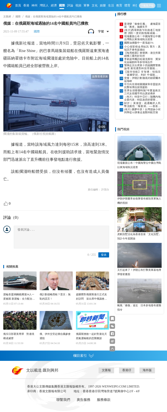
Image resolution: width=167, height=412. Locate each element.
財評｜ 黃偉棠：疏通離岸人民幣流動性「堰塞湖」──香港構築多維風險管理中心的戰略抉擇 (142, 105)
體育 (127, 5)
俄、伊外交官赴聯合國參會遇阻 (55, 336)
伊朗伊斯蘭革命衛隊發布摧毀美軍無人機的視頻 (139, 200)
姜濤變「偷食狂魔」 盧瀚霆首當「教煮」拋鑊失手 (142, 25)
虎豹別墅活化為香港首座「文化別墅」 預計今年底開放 (139, 236)
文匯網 (7, 16)
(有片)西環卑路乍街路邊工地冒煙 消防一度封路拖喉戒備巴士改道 (142, 32)
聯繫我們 (63, 399)
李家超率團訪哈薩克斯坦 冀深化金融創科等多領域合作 (142, 61)
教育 (119, 5)
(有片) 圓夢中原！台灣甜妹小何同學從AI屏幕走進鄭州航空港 (142, 111)
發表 (104, 254)
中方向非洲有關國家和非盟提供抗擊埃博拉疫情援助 (142, 86)
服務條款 (104, 399)
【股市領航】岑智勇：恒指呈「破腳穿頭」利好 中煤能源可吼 (142, 73)
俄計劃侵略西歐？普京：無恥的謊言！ (55, 296)
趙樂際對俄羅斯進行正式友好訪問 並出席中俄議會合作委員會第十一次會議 (91, 297)
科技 (136, 5)
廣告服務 (83, 399)
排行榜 (121, 14)
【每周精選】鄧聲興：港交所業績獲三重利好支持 (142, 54)
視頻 (78, 5)
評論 (70, 5)
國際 (62, 5)
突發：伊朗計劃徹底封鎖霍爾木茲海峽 (142, 80)
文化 (95, 5)
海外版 (147, 370)
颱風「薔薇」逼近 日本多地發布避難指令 (139, 307)
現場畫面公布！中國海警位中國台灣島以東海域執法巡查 (142, 38)
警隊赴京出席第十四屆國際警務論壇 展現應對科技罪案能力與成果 (142, 67)
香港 (26, 5)
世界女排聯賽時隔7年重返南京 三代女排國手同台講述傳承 (142, 92)
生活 (111, 5)
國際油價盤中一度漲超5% (138, 42)
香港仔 (126, 370)
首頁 (18, 5)
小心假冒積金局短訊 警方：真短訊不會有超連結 (142, 48)
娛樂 (103, 5)
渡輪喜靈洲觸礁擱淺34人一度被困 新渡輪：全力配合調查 (19, 297)
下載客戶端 (147, 5)
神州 (34, 5)
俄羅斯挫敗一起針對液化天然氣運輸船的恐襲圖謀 (91, 336)
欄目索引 (83, 356)
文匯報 (106, 370)
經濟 (54, 5)
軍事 (87, 5)
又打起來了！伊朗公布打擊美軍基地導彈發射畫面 (139, 272)
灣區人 (44, 5)
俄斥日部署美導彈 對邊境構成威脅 (18, 336)
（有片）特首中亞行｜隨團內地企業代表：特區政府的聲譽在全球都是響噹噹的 (142, 98)
